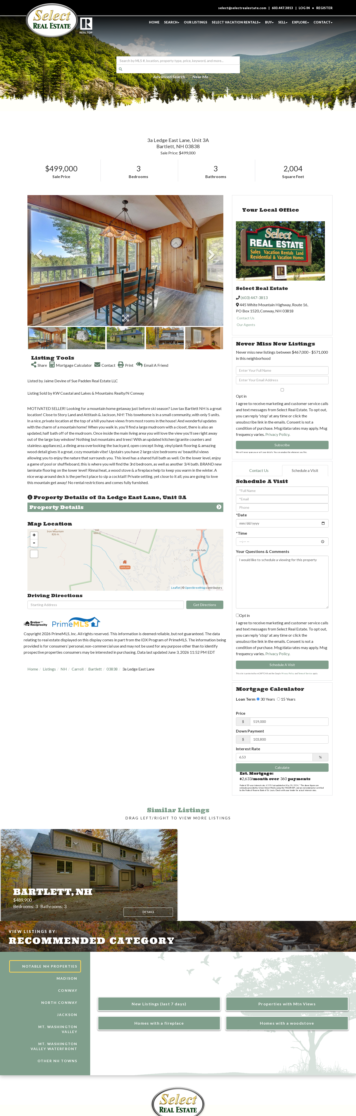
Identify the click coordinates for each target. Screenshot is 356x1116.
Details (144, 907)
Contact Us (245, 318)
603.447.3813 (282, 8)
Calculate (282, 767)
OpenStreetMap (195, 587)
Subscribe (282, 445)
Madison (67, 978)
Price (240, 713)
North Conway (59, 1002)
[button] (120, 69)
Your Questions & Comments (262, 551)
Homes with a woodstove (287, 1023)
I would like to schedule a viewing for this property (282, 582)
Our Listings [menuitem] (195, 22)
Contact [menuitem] (323, 22)
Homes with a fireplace (159, 1023)
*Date (241, 514)
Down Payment (250, 731)
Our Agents (246, 325)
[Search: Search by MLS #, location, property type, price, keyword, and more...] (178, 60)
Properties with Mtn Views (287, 1003)
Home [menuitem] (154, 22)
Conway (67, 990)
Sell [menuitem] (283, 22)
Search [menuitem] (171, 22)
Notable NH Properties (49, 966)
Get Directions (204, 605)
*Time (241, 533)
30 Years (265, 699)
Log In (304, 8)
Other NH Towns (57, 1061)
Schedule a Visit (305, 470)
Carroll (78, 669)
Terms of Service (305, 673)
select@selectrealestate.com (242, 8)
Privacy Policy (277, 434)
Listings (49, 669)
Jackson (67, 1015)
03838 (112, 669)
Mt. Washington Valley (57, 1029)
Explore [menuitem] (300, 22)
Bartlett (95, 669)
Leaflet (175, 587)
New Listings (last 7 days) (159, 1003)
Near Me (200, 76)
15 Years (286, 699)
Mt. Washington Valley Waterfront (54, 1046)
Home (32, 669)
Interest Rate (248, 748)
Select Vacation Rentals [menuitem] (236, 22)
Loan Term (245, 699)
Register (324, 8)
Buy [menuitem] (269, 22)
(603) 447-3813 (254, 297)
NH (64, 669)
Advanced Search (169, 76)
